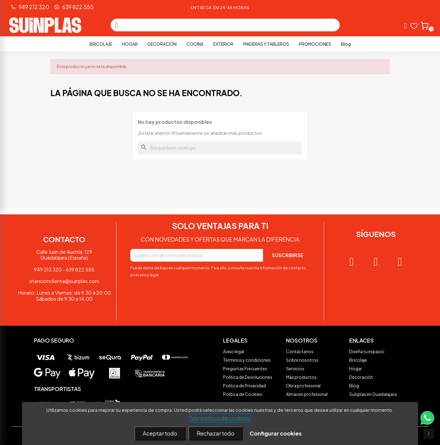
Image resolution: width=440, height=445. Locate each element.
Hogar (130, 44)
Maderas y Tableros (266, 44)
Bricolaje (101, 44)
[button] (424, 25)
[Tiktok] (400, 262)
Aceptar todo (160, 433)
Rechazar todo (215, 433)
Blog (346, 44)
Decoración (162, 44)
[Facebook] (376, 262)
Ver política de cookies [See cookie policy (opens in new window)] (220, 418)
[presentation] (176, 295)
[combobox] (226, 25)
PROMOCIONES (315, 44)
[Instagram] (351, 262)
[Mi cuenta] (405, 26)
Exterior (223, 44)
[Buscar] (220, 147)
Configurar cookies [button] (276, 433)
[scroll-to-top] (429, 434)
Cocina (195, 44)
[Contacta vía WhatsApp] (427, 425)
